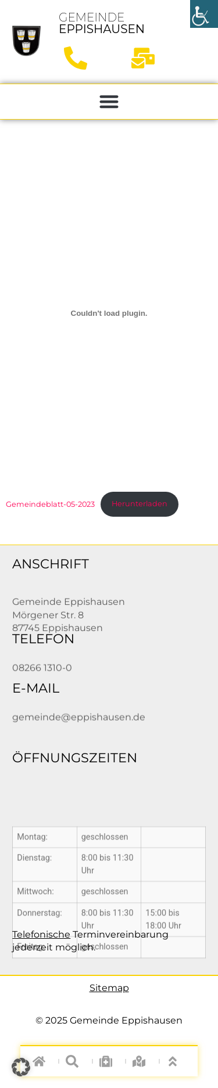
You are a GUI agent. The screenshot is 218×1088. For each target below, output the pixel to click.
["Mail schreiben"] (147, 58)
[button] (109, 102)
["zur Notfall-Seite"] (109, 1061)
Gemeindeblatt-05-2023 (50, 503)
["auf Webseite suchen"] (76, 1061)
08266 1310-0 (42, 670)
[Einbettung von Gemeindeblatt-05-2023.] (109, 313)
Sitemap (109, 987)
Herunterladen (139, 503)
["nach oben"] (176, 1061)
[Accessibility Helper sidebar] (204, 14)
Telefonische (41, 934)
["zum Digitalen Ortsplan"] (143, 1061)
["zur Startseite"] (26, 40)
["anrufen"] (80, 58)
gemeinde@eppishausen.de (78, 720)
